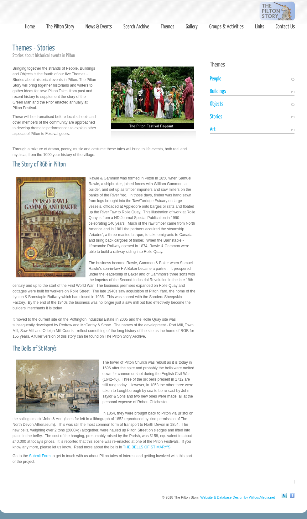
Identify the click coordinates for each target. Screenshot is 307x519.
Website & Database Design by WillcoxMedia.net (237, 497)
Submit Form (40, 456)
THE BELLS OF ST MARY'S (146, 447)
